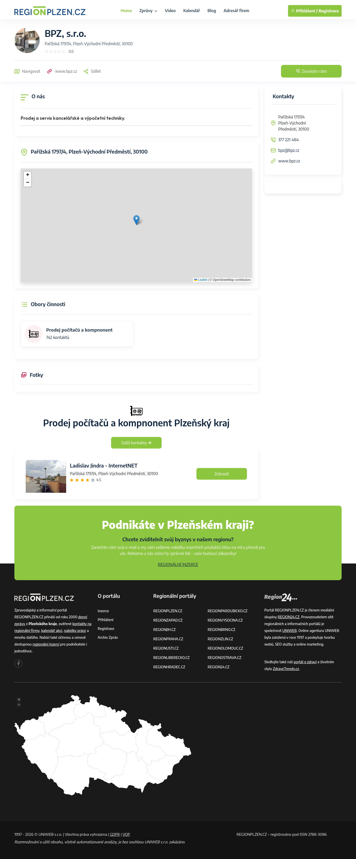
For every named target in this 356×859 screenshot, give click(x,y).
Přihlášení (105, 620)
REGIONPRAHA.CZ (168, 639)
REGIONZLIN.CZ (220, 639)
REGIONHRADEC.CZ (169, 667)
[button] (136, 220)
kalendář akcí (51, 630)
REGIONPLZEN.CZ (167, 611)
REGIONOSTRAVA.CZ (224, 657)
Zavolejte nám (311, 71)
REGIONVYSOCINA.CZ (225, 620)
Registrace (329, 10)
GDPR (115, 834)
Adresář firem (236, 10)
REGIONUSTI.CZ (166, 648)
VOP (126, 834)
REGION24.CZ (219, 667)
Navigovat (27, 71)
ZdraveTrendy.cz (286, 669)
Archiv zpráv (108, 637)
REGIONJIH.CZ (164, 629)
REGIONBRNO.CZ (222, 629)
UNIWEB (289, 630)
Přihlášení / (304, 10)
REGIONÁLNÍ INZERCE (178, 564)
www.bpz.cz (61, 71)
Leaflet (200, 280)
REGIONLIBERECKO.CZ (171, 657)
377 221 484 (288, 139)
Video (170, 10)
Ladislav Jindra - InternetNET (104, 465)
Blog (212, 10)
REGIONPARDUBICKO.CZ (228, 611)
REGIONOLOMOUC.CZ (225, 648)
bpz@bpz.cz (288, 150)
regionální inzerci (46, 644)
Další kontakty (136, 442)
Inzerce (103, 611)
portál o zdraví (305, 662)
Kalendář (191, 10)
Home (126, 10)
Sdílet (92, 71)
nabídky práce (75, 630)
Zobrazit (221, 473)
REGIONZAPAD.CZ (168, 620)
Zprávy (148, 10)
